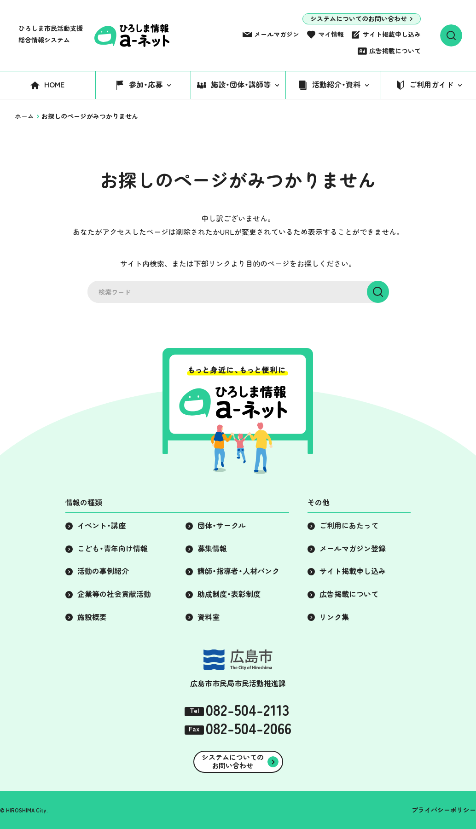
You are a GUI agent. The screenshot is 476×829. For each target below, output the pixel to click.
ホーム (24, 116)
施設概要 (92, 617)
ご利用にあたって (348, 525)
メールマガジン (276, 34)
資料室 (208, 617)
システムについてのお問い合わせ (358, 19)
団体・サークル (221, 525)
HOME (54, 84)
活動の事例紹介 (103, 571)
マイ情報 (331, 34)
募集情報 (212, 548)
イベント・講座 (101, 525)
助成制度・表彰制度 (229, 594)
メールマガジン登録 (352, 548)
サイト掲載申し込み (392, 34)
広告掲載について (395, 51)
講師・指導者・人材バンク (238, 571)
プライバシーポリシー (444, 810)
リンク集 (334, 617)
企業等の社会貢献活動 (114, 594)
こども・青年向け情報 (112, 548)
